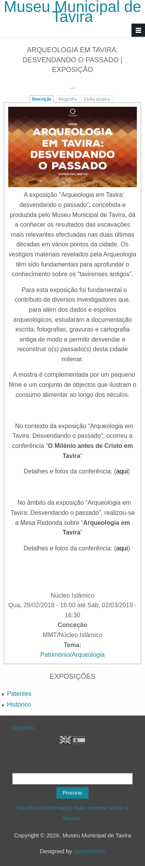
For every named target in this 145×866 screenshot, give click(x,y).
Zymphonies (89, 851)
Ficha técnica (97, 99)
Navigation (138, 30)
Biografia (67, 99)
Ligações (22, 727)
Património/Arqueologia (72, 654)
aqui (122, 471)
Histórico (19, 704)
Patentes (19, 693)
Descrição (41, 99)
